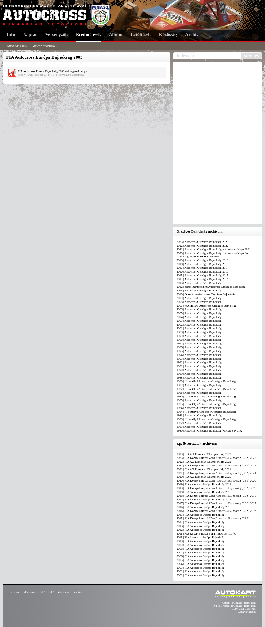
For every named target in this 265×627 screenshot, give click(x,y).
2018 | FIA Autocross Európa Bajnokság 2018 (204, 491)
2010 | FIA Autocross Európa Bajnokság (200, 541)
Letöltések (141, 34)
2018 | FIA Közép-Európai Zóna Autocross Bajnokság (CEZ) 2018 (216, 495)
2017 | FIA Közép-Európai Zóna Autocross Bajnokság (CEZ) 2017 (216, 503)
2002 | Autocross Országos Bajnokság (199, 324)
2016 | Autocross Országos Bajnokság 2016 (202, 271)
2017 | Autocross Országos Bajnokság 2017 (202, 267)
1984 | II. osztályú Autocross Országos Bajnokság (206, 411)
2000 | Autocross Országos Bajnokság (199, 332)
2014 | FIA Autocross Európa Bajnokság (200, 522)
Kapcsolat (14, 591)
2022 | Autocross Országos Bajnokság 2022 (202, 245)
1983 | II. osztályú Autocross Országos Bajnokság (206, 419)
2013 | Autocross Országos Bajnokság (199, 282)
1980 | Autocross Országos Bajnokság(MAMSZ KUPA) (210, 430)
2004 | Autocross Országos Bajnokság (199, 317)
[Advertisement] (197, 143)
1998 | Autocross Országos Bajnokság (199, 339)
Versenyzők (56, 34)
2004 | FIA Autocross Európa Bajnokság (200, 563)
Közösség (168, 34)
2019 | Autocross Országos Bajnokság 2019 (202, 260)
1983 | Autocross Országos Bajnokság (199, 415)
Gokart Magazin (247, 611)
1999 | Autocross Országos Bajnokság (199, 335)
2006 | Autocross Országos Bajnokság (199, 309)
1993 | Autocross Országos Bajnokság (199, 358)
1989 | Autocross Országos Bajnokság (199, 373)
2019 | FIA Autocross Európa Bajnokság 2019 (204, 484)
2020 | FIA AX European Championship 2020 (204, 476)
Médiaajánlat (31, 591)
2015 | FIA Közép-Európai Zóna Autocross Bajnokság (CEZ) (213, 518)
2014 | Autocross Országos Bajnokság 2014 (202, 279)
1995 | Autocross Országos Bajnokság (199, 351)
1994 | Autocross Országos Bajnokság (199, 354)
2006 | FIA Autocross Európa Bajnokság (200, 556)
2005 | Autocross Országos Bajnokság (199, 313)
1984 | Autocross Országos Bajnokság (199, 407)
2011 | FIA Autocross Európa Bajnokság (200, 537)
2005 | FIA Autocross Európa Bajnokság (200, 560)
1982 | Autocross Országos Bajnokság (199, 422)
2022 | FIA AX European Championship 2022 (204, 461)
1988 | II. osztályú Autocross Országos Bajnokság (206, 381)
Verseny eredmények (44, 45)
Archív (192, 34)
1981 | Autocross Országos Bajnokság (199, 426)
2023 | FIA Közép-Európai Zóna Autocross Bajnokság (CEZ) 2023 (216, 457)
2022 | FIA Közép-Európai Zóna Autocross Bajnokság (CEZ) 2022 (216, 465)
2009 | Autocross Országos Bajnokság (199, 298)
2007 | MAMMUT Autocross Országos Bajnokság (206, 305)
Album (115, 34)
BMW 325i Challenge (244, 608)
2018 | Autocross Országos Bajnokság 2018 (202, 264)
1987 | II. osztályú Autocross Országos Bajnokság (206, 388)
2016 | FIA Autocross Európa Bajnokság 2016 (204, 507)
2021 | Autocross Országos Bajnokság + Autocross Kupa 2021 (214, 249)
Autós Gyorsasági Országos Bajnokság (234, 605)
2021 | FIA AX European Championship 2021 (204, 469)
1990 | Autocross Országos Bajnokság (199, 369)
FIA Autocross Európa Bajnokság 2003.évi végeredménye (52, 71)
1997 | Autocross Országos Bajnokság (199, 343)
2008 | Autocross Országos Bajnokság (199, 301)
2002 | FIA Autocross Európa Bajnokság (200, 571)
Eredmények (88, 34)
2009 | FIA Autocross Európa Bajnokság (200, 544)
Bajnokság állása (17, 45)
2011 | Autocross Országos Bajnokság (199, 290)
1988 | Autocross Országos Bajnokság (199, 377)
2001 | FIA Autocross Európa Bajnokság (200, 575)
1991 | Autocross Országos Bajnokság (199, 366)
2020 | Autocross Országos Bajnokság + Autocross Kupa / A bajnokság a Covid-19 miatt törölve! (212, 254)
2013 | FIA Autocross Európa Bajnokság (200, 526)
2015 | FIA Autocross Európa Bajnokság (200, 514)
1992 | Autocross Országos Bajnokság (199, 362)
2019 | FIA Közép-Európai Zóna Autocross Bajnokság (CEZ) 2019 (216, 488)
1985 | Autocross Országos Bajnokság (199, 400)
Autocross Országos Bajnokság (239, 602)
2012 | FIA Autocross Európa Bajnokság (200, 529)
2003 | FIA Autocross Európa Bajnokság (200, 567)
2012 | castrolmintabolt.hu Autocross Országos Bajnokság (211, 286)
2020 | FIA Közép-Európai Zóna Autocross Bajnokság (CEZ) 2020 (216, 480)
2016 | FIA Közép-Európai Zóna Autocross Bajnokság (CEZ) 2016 (216, 510)
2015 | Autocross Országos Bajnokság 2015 (202, 275)
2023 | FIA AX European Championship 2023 (204, 454)
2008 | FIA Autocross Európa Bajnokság (200, 548)
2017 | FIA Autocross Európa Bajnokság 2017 (204, 499)
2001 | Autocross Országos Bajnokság (199, 328)
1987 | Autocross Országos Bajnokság (199, 385)
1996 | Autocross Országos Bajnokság (199, 347)
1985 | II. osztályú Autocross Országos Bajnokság (206, 404)
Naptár (30, 34)
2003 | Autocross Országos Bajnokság (199, 320)
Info (11, 34)
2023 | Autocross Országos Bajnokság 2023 (202, 241)
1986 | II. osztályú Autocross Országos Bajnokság (206, 396)
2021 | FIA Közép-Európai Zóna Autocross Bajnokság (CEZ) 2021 (216, 473)
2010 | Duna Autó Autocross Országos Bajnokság (206, 294)
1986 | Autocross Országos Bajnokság (199, 392)
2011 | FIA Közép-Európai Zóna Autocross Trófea (206, 533)
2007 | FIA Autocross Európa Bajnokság (200, 552)
